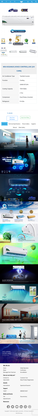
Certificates (23, 370)
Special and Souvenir (25, 385)
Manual (15, 127)
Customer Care (24, 378)
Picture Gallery (25, 124)
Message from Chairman (9, 372)
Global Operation (24, 368)
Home (4, 368)
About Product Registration (27, 380)
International (6, 385)
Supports (33, 124)
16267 (5, 391)
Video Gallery (22, 127)
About (4, 370)
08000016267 (24, 391)
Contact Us (6, 378)
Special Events (7, 398)
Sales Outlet (6, 380)
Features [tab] (4, 124)
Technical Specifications (14, 124)
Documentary (23, 396)
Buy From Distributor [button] (12, 118)
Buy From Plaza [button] (25, 117)
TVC (4, 396)
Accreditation (23, 372)
